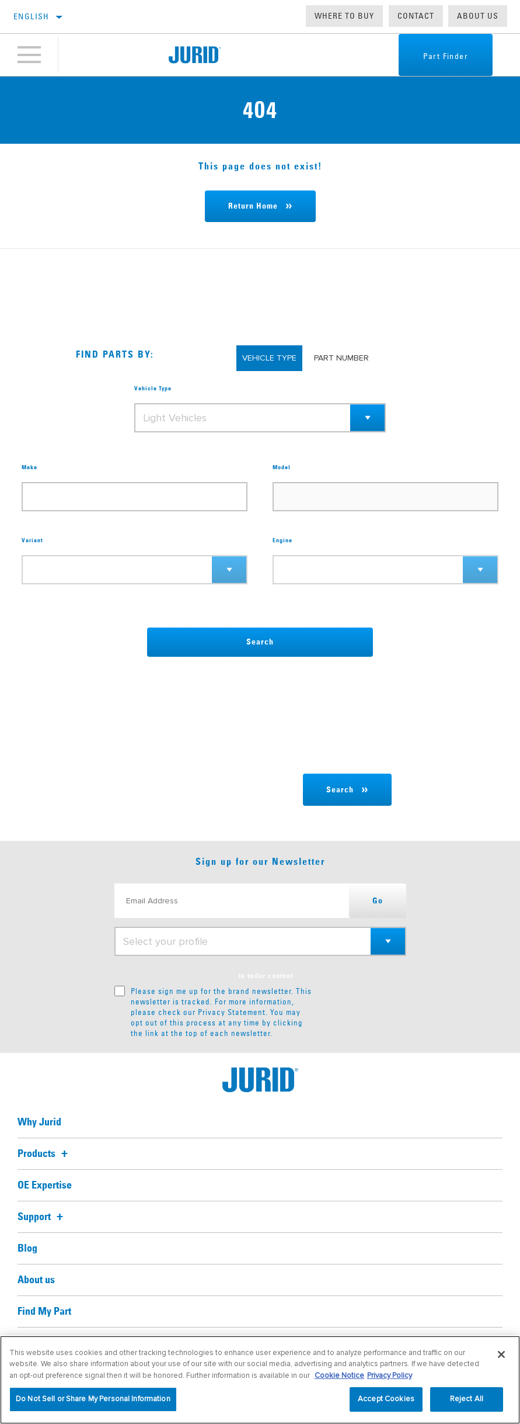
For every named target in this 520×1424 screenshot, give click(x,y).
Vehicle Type (153, 388)
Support (42, 1217)
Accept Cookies (386, 1399)
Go (377, 901)
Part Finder (445, 56)
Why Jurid (39, 1122)
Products (44, 1154)
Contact (415, 16)
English (31, 16)
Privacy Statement (232, 1012)
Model (282, 467)
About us (477, 16)
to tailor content (266, 976)
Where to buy (344, 16)
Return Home (253, 206)
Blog (27, 1248)
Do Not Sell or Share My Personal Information (93, 1399)
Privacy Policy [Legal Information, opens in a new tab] (389, 1375)
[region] (260, 1380)
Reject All (466, 1399)
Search (260, 642)
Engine (282, 540)
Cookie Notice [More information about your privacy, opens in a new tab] (339, 1375)
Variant (32, 540)
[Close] (501, 1354)
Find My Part (44, 1312)
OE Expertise (45, 1185)
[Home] (194, 54)
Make (29, 467)
